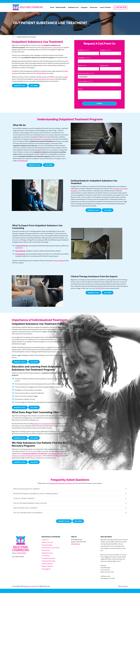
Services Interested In (86, 73)
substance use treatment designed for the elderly (27, 455)
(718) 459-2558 (121, 7)
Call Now (34, 85)
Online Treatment (47, 563)
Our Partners (46, 555)
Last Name (105, 50)
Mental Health (61, 7)
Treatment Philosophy (48, 561)
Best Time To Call (104, 65)
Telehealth (38, 150)
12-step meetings (58, 260)
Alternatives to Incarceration (51, 547)
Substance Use (73, 7)
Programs (84, 7)
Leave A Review (105, 7)
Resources (93, 7)
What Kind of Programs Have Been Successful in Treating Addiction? (35, 493)
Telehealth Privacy (47, 553)
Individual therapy (21, 245)
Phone (82, 65)
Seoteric (125, 586)
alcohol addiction (35, 139)
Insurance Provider (85, 81)
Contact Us (45, 540)
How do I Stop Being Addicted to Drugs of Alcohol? (30, 503)
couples (65, 77)
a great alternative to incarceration (51, 47)
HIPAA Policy (46, 550)
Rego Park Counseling (30, 586)
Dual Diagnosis (46, 569)
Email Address (84, 58)
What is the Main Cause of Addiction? (25, 508)
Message (80, 89)
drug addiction (47, 139)
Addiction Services (47, 542)
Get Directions (75, 544)
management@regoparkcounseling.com (61, 483)
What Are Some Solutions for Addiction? (26, 489)
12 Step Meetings (47, 545)
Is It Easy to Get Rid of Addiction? (24, 498)
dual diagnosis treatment (55, 453)
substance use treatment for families (45, 423)
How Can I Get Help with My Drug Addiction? (27, 513)
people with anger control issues (44, 79)
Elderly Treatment (47, 566)
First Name (83, 50)
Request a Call (20, 85)
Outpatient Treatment (48, 558)
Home (52, 7)
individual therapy (41, 73)
